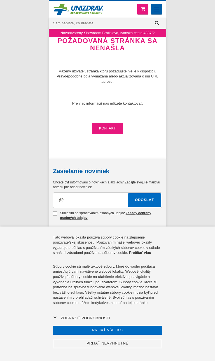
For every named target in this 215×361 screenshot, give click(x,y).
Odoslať (144, 200)
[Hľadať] (157, 23)
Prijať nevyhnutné (107, 343)
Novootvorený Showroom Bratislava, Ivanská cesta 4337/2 (107, 33)
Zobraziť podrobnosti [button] (81, 318)
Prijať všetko (107, 330)
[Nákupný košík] (142, 9)
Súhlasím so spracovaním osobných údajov (102, 215)
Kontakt (107, 128)
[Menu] (156, 9)
